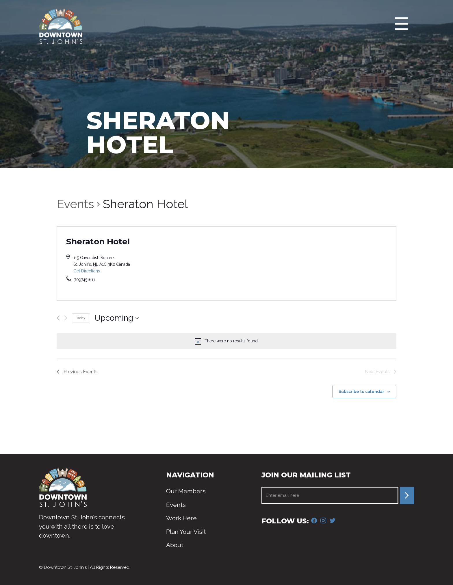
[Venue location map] (311, 263)
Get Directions (86, 271)
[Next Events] (65, 318)
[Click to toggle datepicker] (116, 318)
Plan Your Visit (186, 531)
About (174, 545)
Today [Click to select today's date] (81, 318)
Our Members (186, 491)
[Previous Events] (58, 318)
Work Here (181, 518)
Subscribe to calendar (361, 391)
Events (75, 204)
